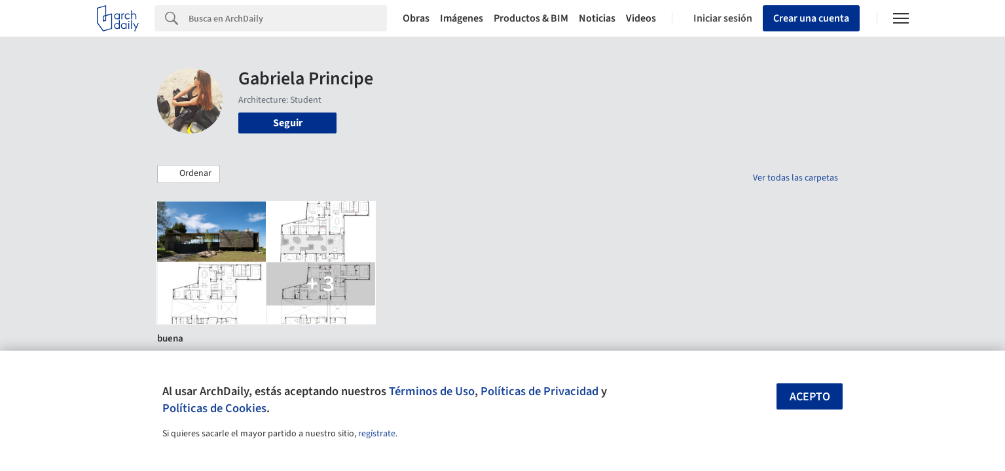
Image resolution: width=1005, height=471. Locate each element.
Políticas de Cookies (214, 408)
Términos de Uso (432, 391)
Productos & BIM (531, 18)
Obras (416, 18)
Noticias (597, 18)
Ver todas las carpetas (795, 178)
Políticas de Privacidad (539, 391)
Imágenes (461, 18)
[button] (188, 174)
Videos (641, 18)
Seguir (287, 123)
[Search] (288, 18)
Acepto (810, 397)
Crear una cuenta (811, 18)
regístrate (376, 433)
